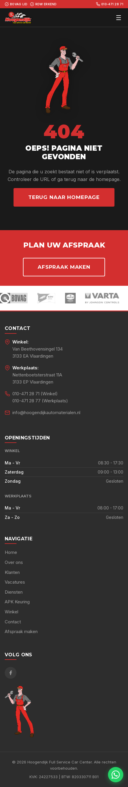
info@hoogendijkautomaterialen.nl (46, 412)
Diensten (14, 592)
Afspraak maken (64, 267)
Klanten (12, 572)
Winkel (11, 612)
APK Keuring (17, 602)
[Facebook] (10, 673)
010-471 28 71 (109, 4)
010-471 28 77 (26, 401)
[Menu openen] (118, 17)
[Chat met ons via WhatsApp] (115, 774)
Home (11, 552)
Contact (13, 622)
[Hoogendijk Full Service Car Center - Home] (18, 18)
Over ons (14, 562)
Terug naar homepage (64, 197)
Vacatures (15, 582)
